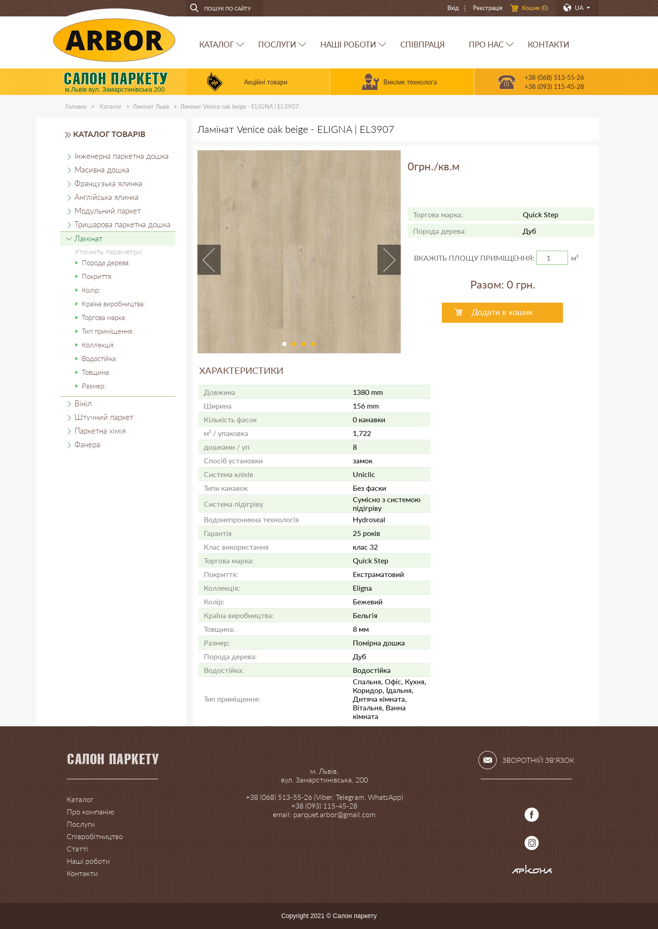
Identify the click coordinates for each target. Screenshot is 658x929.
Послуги (81, 823)
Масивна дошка (101, 169)
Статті (77, 848)
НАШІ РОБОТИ (348, 44)
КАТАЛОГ (216, 44)
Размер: (94, 386)
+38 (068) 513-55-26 (554, 77)
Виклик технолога (410, 82)
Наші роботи (88, 860)
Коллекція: (98, 345)
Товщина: (96, 372)
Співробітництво (95, 836)
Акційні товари (265, 82)
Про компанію (90, 811)
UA (579, 7)
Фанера (87, 444)
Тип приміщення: (108, 331)
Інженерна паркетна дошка (121, 156)
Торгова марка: (104, 317)
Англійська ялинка (106, 197)
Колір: (91, 290)
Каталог (111, 106)
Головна (75, 106)
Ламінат (151, 106)
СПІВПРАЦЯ (422, 44)
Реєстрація (487, 7)
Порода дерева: (106, 262)
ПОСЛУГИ (277, 44)
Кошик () (535, 7)
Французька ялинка (108, 183)
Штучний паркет (103, 417)
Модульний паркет (107, 210)
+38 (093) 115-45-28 (554, 86)
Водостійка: (99, 358)
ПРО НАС (486, 44)
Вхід (453, 7)
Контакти (82, 873)
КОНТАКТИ (548, 44)
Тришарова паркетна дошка (122, 224)
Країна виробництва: (113, 303)
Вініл (83, 403)
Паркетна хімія (100, 431)
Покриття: (97, 276)
